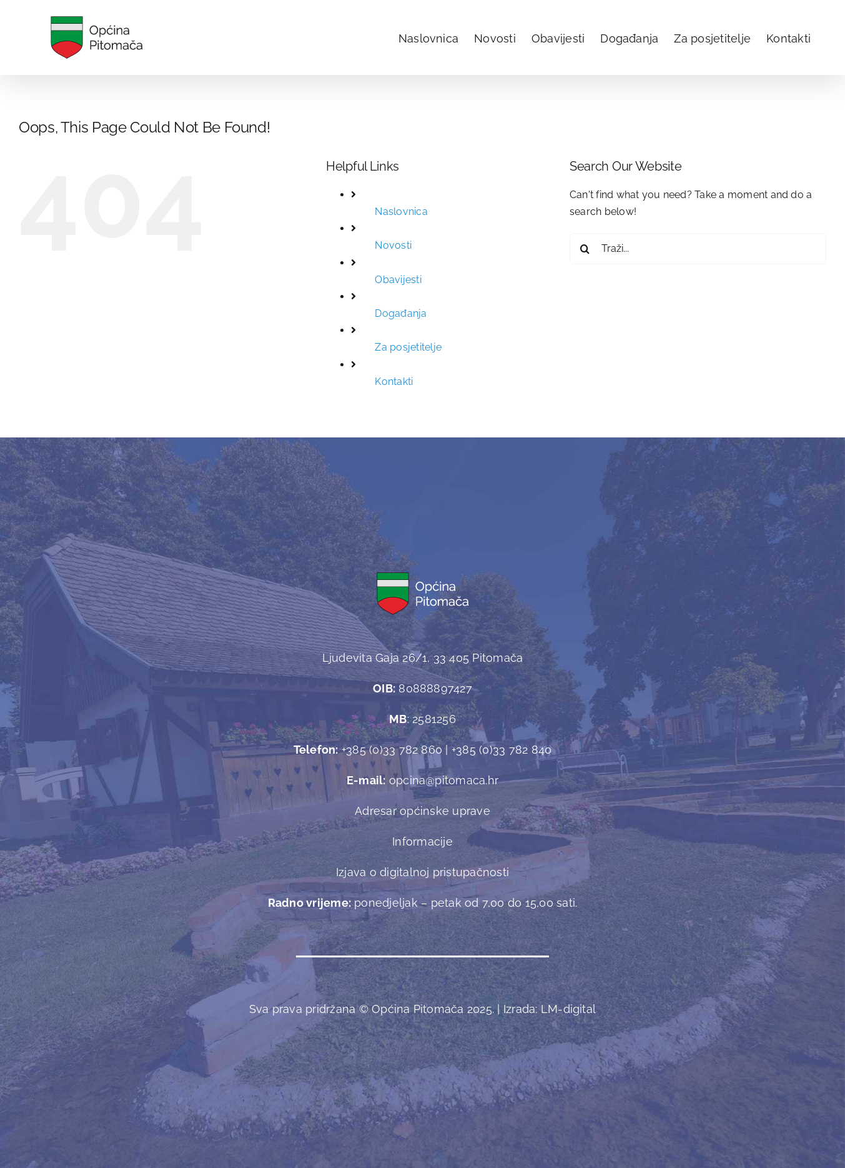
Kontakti (394, 381)
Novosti (393, 245)
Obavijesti (398, 280)
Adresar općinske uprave (422, 810)
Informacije (422, 841)
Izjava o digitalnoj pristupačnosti (422, 872)
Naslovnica (401, 211)
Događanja (401, 313)
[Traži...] (698, 248)
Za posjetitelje (408, 347)
